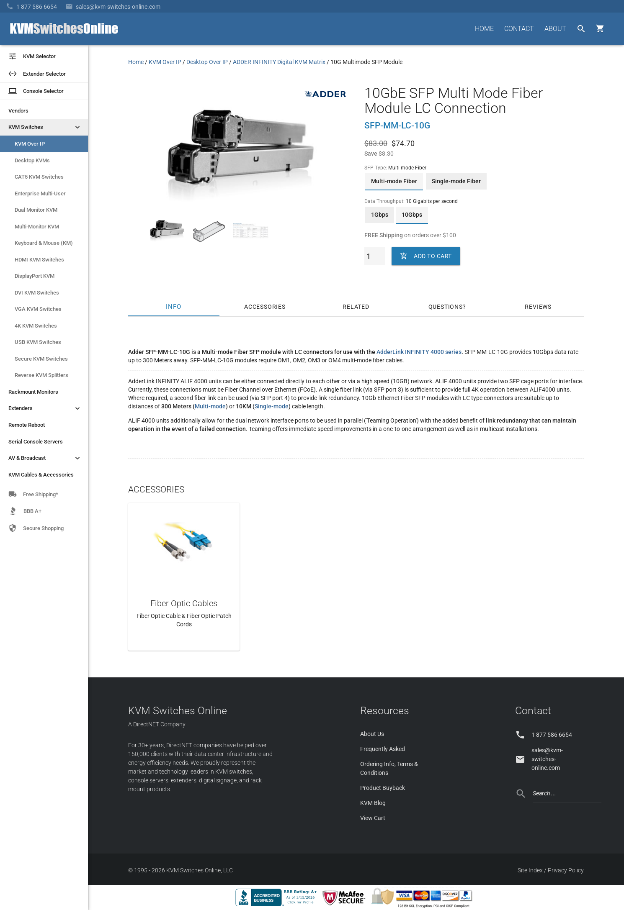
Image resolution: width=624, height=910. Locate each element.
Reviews (538, 306)
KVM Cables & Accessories (41, 475)
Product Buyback (382, 787)
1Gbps (379, 214)
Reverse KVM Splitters (41, 375)
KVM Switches (45, 127)
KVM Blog (373, 803)
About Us (372, 734)
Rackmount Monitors (33, 392)
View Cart (372, 818)
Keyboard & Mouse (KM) (44, 243)
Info (173, 306)
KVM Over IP (30, 144)
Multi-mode (210, 406)
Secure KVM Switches (41, 359)
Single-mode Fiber (456, 181)
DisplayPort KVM (34, 276)
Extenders (45, 408)
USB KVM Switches (38, 342)
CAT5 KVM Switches (39, 177)
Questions (445, 306)
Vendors (18, 111)
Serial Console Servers (35, 441)
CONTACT (519, 29)
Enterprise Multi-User (40, 193)
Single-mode (272, 406)
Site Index (530, 870)
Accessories (265, 306)
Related (356, 306)
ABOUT (555, 29)
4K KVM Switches (36, 326)
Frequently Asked (382, 749)
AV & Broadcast (45, 458)
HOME (484, 29)
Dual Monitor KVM (36, 210)
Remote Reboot (26, 425)
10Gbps (412, 214)
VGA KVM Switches (38, 309)
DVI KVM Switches (37, 293)
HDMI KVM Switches (39, 259)
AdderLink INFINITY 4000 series (419, 352)
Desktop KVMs (32, 160)
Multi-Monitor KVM (37, 226)
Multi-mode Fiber (394, 181)
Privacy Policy (566, 870)
